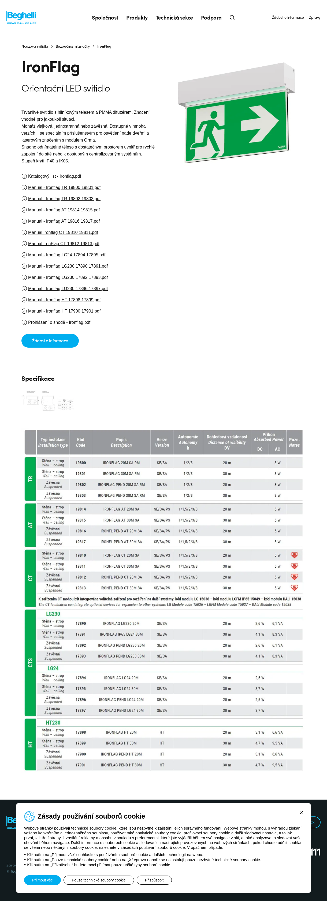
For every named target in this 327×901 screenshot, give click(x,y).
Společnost (105, 17)
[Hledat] (232, 17)
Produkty (137, 17)
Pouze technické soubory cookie (99, 880)
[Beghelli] (21, 17)
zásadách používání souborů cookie (153, 847)
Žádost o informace (288, 17)
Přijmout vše (42, 880)
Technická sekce (174, 17)
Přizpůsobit (154, 880)
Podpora (211, 17)
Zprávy (315, 17)
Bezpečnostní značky (73, 46)
